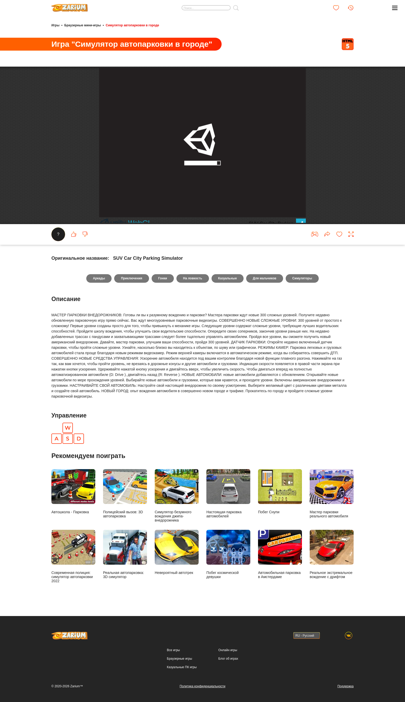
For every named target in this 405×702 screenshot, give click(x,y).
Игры (55, 25)
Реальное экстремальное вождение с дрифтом (332, 554)
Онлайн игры (227, 650)
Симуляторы (302, 278)
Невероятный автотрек (177, 552)
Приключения (131, 278)
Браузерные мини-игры (82, 25)
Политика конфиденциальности (202, 686)
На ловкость (192, 278)
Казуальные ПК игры (182, 667)
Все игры (173, 650)
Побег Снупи (280, 491)
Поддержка (345, 686)
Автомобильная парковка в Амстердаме (280, 554)
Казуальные (227, 278)
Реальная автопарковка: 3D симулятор (125, 554)
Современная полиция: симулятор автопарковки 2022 (73, 556)
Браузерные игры (179, 658)
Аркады (99, 278)
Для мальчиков (264, 278)
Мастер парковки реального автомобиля (332, 493)
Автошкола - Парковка (73, 491)
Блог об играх (228, 658)
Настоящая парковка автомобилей (228, 493)
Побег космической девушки (228, 554)
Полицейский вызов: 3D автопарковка (125, 493)
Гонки (162, 278)
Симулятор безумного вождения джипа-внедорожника (177, 495)
